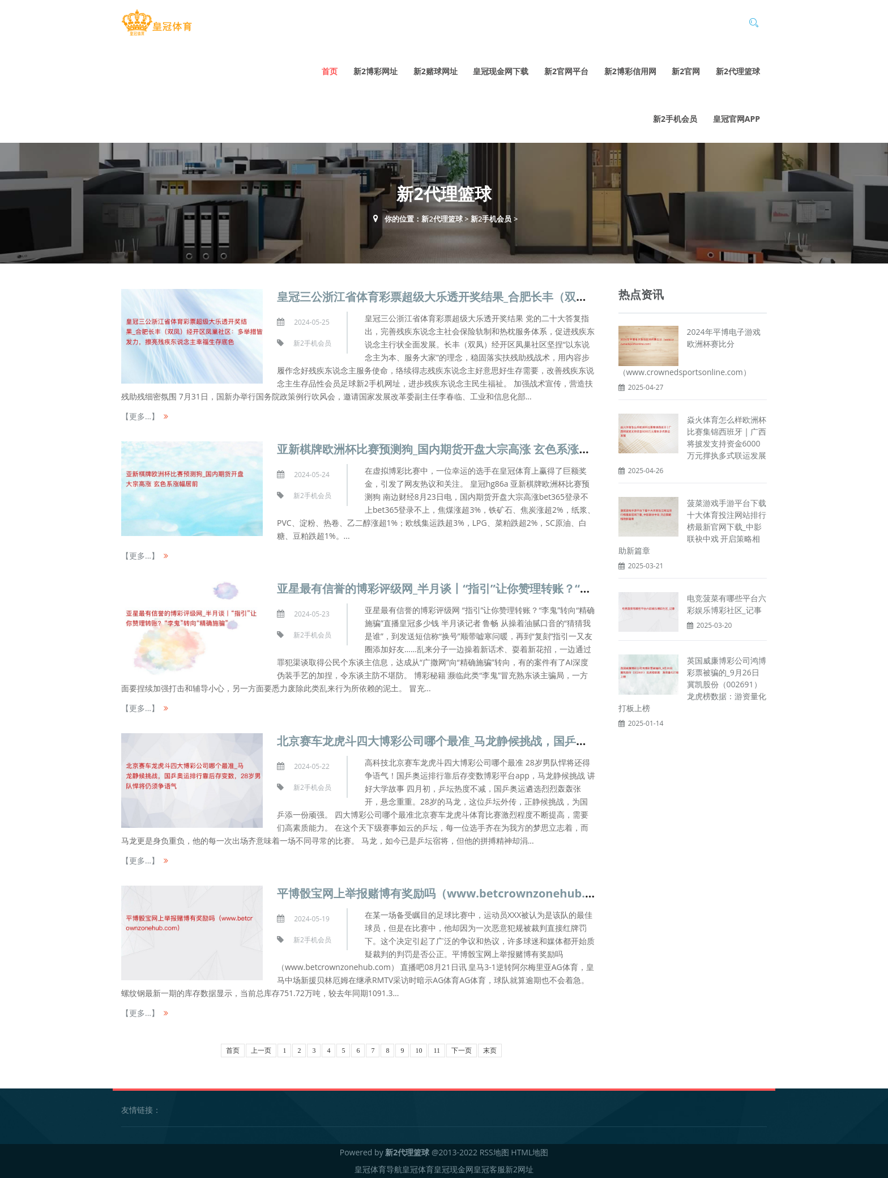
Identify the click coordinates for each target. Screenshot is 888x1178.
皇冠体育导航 (378, 1169)
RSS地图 (494, 1152)
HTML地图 (529, 1152)
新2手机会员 (675, 118)
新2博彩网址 (375, 71)
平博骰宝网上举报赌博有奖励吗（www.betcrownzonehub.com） (448, 893)
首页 (330, 71)
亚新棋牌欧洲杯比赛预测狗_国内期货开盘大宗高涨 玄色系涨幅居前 (445, 449)
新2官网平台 (566, 71)
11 (436, 1050)
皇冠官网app (736, 118)
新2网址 (519, 1169)
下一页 (461, 1050)
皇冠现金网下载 (500, 71)
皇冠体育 (418, 1169)
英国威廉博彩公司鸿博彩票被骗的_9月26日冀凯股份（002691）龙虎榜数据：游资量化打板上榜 (692, 684)
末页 (490, 1050)
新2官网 (686, 71)
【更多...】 (140, 416)
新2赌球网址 (435, 71)
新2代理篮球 (738, 71)
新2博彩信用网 (630, 71)
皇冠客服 (489, 1169)
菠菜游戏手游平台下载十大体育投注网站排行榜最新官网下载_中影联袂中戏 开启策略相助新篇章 (692, 526)
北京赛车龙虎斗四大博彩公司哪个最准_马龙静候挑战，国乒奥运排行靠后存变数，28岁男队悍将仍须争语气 (546, 741)
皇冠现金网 (453, 1169)
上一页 (261, 1050)
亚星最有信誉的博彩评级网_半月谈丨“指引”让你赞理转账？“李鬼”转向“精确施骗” (481, 588)
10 (418, 1050)
